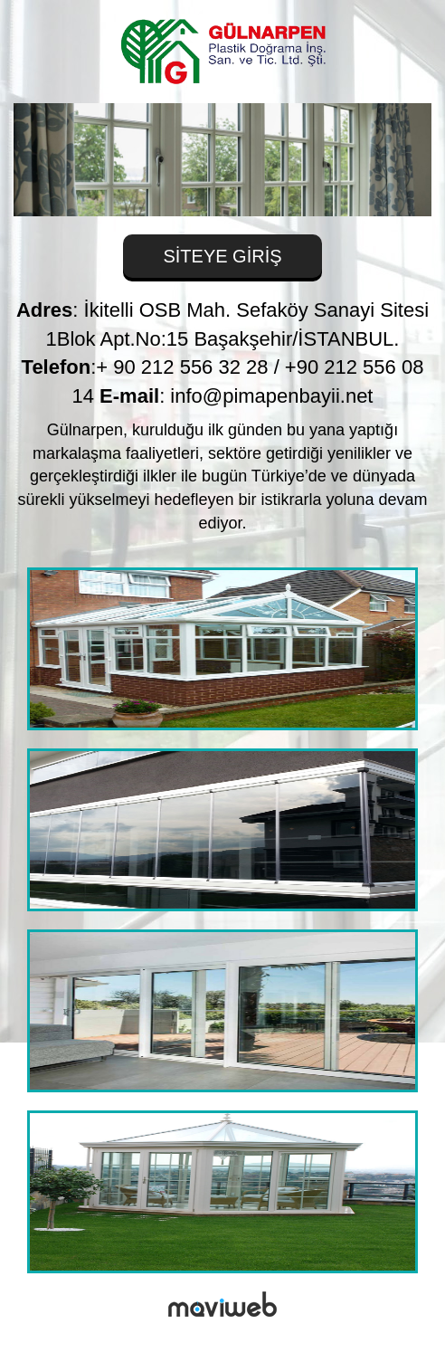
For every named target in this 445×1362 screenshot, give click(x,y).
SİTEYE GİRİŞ (222, 256)
